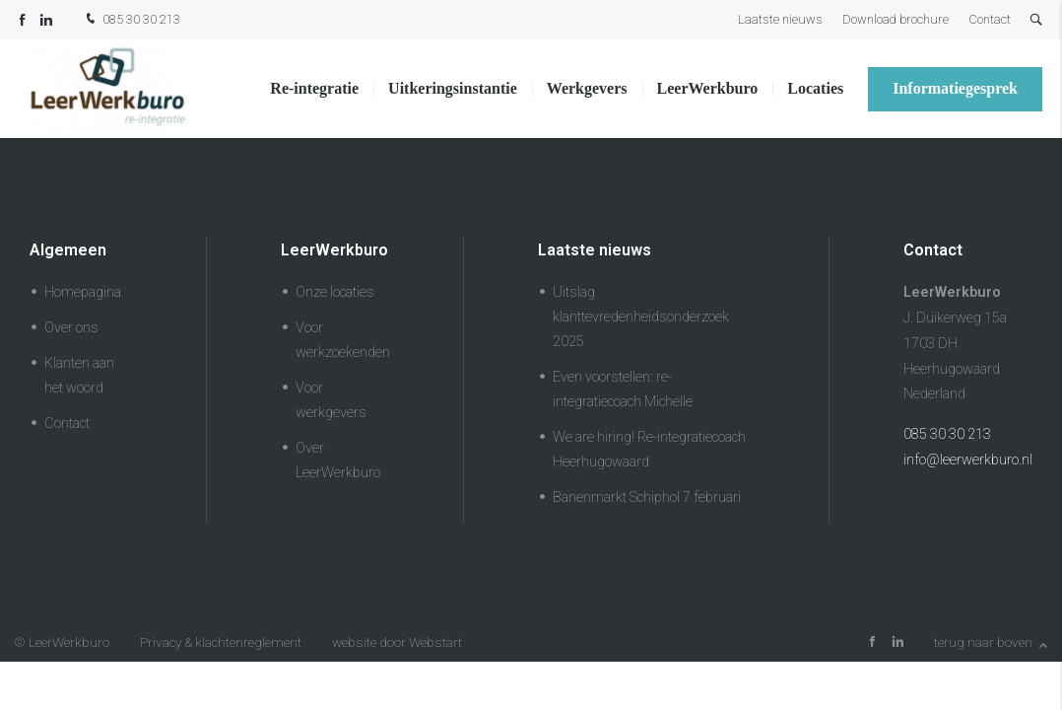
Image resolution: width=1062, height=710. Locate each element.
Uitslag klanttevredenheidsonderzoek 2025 (641, 317)
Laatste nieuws (780, 19)
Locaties (815, 88)
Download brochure (895, 19)
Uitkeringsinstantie (452, 88)
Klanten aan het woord (79, 375)
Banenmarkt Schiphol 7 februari (647, 497)
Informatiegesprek (955, 88)
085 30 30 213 (131, 20)
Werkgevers (587, 88)
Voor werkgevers (331, 400)
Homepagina (82, 292)
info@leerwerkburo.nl (967, 460)
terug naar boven (990, 642)
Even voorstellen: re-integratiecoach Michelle (623, 389)
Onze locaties (335, 292)
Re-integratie (314, 88)
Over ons (71, 328)
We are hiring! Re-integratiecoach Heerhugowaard (649, 449)
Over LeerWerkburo (338, 460)
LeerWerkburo (708, 88)
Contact (989, 19)
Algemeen (68, 250)
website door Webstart (397, 642)
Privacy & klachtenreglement (220, 642)
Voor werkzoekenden (343, 340)
